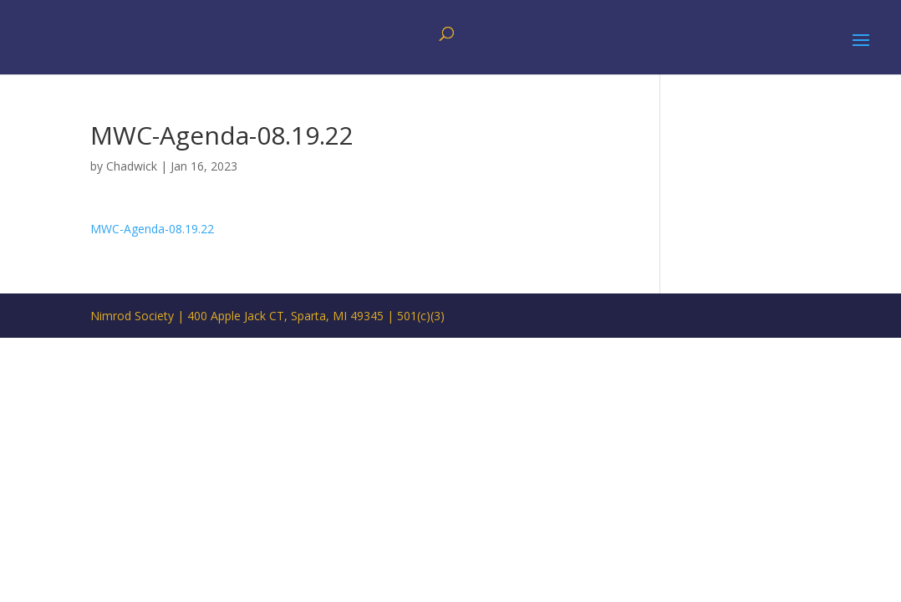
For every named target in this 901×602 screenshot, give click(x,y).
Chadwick (131, 166)
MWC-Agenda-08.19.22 (152, 229)
